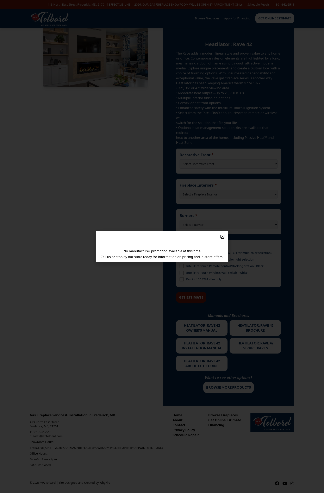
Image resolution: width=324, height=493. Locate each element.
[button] (222, 236)
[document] (162, 246)
